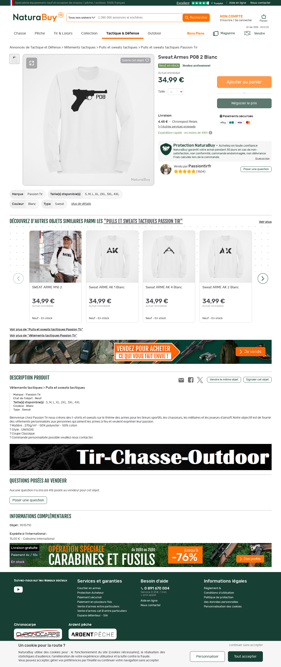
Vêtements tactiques (80, 47)
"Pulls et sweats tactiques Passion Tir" (143, 221)
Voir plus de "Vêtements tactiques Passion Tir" (43, 335)
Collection (89, 33)
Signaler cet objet (257, 379)
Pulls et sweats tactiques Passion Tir (169, 47)
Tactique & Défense (122, 33)
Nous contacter (260, 3)
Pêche (40, 33)
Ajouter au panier (244, 82)
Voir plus (265, 221)
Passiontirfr (192, 166)
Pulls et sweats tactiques (118, 47)
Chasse (20, 33)
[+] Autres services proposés (177, 126)
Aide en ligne (237, 3)
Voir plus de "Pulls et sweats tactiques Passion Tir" (46, 329)
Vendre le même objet (224, 379)
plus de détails (81, 203)
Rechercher (196, 17)
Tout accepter (245, 656)
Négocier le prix (244, 103)
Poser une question (256, 169)
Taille (162, 91)
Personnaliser (207, 656)
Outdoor (154, 33)
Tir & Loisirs (63, 33)
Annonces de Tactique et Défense (35, 47)
